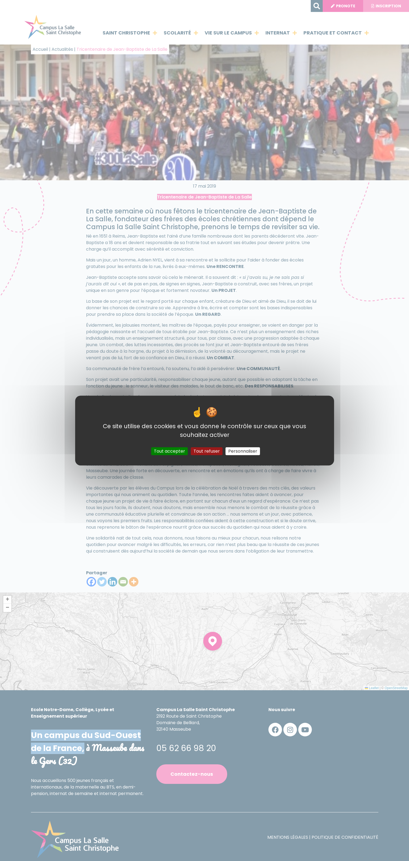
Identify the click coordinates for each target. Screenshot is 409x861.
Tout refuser (207, 451)
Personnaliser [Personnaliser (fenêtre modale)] (242, 451)
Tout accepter (169, 451)
